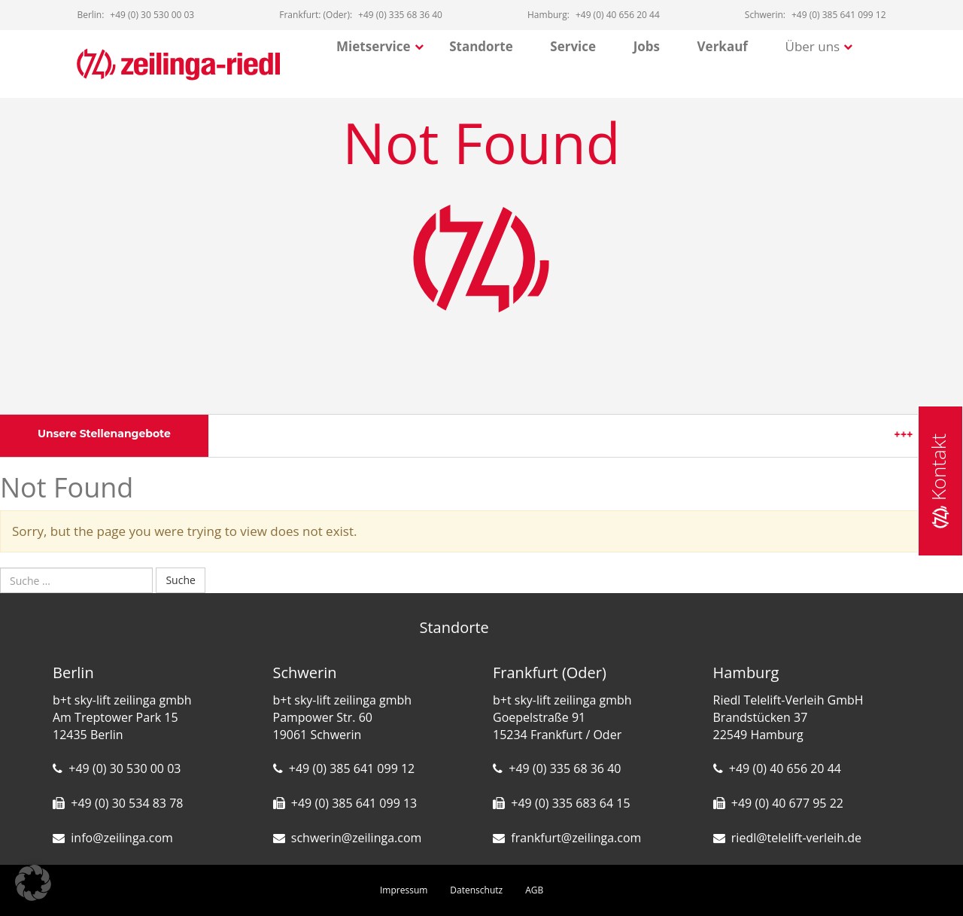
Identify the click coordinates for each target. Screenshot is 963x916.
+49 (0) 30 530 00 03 (124, 768)
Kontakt (938, 480)
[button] (33, 883)
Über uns (812, 46)
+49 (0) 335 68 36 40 (565, 768)
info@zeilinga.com (122, 837)
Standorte (481, 46)
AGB (534, 890)
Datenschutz (476, 890)
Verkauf (722, 46)
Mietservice (373, 46)
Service (573, 46)
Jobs (646, 46)
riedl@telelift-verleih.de (796, 837)
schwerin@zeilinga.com (356, 837)
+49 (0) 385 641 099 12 (352, 768)
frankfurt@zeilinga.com (576, 837)
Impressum (403, 890)
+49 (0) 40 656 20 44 (785, 768)
